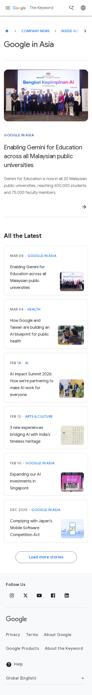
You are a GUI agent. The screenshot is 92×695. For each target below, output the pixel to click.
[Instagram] (12, 595)
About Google (57, 634)
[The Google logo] (16, 619)
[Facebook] (53, 595)
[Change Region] (46, 678)
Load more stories (46, 557)
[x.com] (25, 595)
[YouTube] (39, 595)
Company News (35, 31)
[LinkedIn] (67, 595)
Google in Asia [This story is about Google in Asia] (19, 135)
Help (14, 664)
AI (27, 363)
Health (34, 309)
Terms (32, 634)
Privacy (13, 634)
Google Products (22, 648)
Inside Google (75, 31)
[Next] (85, 31)
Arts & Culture (39, 416)
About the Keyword (64, 648)
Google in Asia (42, 256)
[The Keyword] (7, 31)
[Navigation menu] (8, 8)
